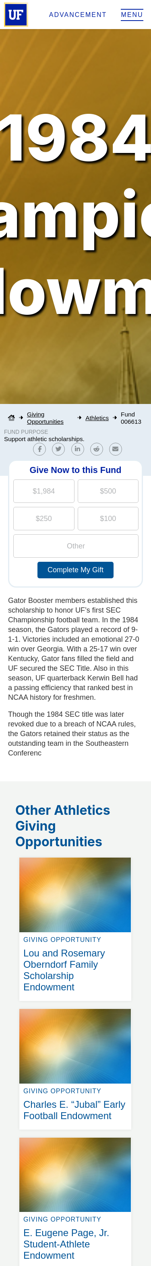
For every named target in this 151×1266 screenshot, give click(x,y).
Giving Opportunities (45, 418)
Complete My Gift (75, 570)
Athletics (97, 417)
